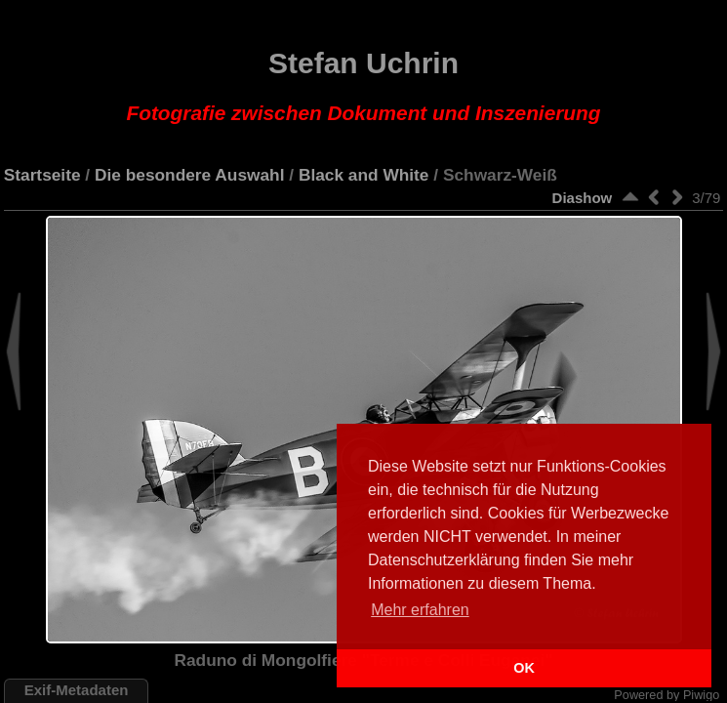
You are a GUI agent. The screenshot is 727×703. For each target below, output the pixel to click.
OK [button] (524, 668)
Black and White (364, 175)
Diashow (582, 197)
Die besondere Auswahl (189, 175)
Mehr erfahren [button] (420, 609)
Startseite (42, 175)
